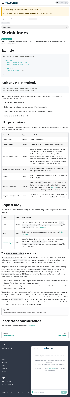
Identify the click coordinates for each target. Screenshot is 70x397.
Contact (4, 368)
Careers (4, 362)
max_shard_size (8, 243)
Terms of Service (7, 384)
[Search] (62, 2)
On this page (7, 27)
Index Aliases (42, 227)
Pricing (3, 371)
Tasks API (53, 187)
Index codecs (30, 326)
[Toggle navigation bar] (2, 2)
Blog (3, 365)
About (3, 359)
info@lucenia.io (6, 349)
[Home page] (3, 19)
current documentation (32, 13)
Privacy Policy (6, 382)
